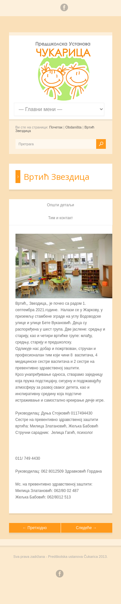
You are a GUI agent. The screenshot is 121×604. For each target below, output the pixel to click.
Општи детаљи (60, 205)
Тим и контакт (60, 218)
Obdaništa (74, 127)
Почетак (55, 127)
